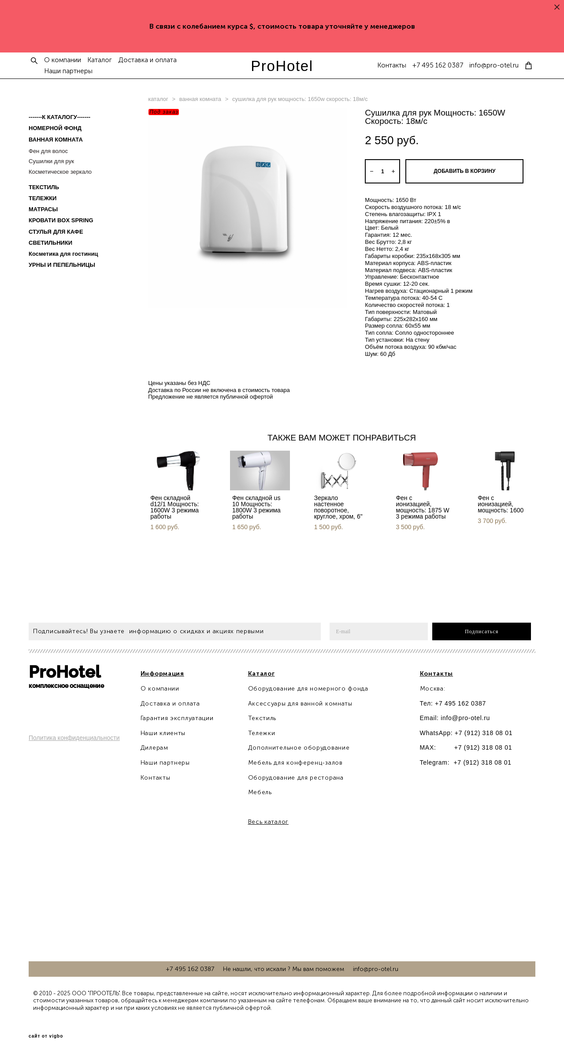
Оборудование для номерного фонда (308, 688)
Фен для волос (48, 151)
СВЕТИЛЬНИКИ (50, 242)
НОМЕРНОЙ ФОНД (55, 128)
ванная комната (200, 99)
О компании (62, 60)
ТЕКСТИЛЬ (44, 187)
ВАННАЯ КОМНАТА (56, 139)
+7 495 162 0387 (437, 65)
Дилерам (154, 747)
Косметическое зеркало (60, 171)
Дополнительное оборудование (299, 747)
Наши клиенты (163, 733)
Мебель (260, 792)
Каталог (99, 60)
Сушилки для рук (51, 161)
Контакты (391, 65)
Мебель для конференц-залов (295, 762)
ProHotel (282, 66)
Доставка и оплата (147, 60)
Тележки (261, 733)
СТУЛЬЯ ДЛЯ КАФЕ (56, 231)
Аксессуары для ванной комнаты (300, 703)
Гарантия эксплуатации (177, 718)
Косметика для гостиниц (63, 253)
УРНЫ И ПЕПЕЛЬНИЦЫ (62, 264)
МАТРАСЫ (43, 209)
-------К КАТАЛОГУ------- (59, 117)
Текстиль (262, 718)
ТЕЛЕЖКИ (42, 198)
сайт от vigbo (46, 1036)
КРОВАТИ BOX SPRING (61, 220)
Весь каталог (268, 821)
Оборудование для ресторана (296, 777)
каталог (158, 99)
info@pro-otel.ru (494, 65)
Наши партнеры (68, 71)
